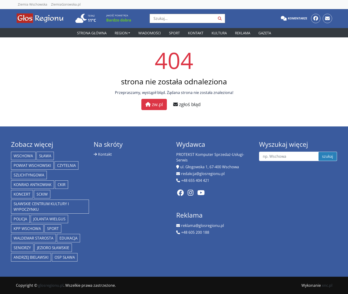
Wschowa (23, 155)
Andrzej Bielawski (31, 257)
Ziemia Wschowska (32, 4)
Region (121, 33)
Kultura (219, 33)
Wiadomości (149, 33)
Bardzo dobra (118, 20)
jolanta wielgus (49, 219)
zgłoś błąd (187, 104)
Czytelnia (66, 165)
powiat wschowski (32, 165)
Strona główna (91, 33)
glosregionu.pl (50, 285)
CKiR (62, 184)
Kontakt (195, 33)
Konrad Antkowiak (32, 184)
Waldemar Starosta (33, 238)
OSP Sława (65, 257)
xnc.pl (327, 285)
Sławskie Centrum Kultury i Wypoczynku (41, 206)
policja (20, 219)
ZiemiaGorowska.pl (66, 4)
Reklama (242, 33)
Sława (45, 155)
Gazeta (264, 33)
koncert (22, 194)
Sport (174, 33)
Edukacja (68, 238)
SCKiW (42, 194)
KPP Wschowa (27, 228)
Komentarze (294, 18)
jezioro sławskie (53, 247)
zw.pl (154, 104)
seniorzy (22, 247)
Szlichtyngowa (29, 175)
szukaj (327, 156)
